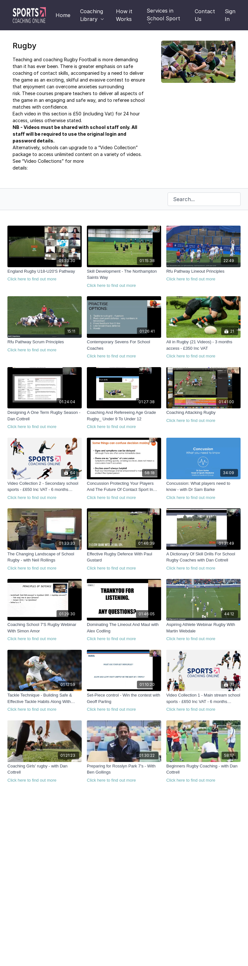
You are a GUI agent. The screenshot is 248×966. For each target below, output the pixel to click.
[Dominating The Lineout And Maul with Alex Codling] (124, 631)
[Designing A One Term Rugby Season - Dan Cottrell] (44, 419)
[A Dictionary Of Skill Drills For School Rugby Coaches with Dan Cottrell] (203, 561)
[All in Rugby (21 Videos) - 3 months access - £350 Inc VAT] (203, 349)
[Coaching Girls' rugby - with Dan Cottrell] (44, 773)
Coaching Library (92, 15)
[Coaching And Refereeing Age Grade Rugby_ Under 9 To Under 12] (124, 419)
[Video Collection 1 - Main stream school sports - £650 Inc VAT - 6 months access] (203, 702)
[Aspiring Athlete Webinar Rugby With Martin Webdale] (203, 631)
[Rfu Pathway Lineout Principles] (203, 275)
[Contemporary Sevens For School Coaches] (124, 349)
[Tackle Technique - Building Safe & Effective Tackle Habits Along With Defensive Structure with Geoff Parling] (44, 702)
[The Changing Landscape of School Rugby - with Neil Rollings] (44, 561)
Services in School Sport (163, 15)
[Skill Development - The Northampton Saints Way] (124, 278)
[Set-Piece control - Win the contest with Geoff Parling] (124, 702)
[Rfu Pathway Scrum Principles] (44, 346)
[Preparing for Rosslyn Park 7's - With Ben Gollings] (124, 773)
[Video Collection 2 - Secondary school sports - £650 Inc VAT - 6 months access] (44, 490)
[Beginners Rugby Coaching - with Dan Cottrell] (203, 773)
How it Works (124, 15)
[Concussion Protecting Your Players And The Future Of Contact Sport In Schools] (124, 490)
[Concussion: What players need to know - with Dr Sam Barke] (203, 490)
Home (63, 15)
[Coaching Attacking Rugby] (203, 416)
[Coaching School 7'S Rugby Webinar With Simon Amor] (44, 631)
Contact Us (205, 15)
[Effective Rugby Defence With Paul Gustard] (124, 561)
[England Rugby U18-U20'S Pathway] (44, 275)
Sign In (230, 15)
